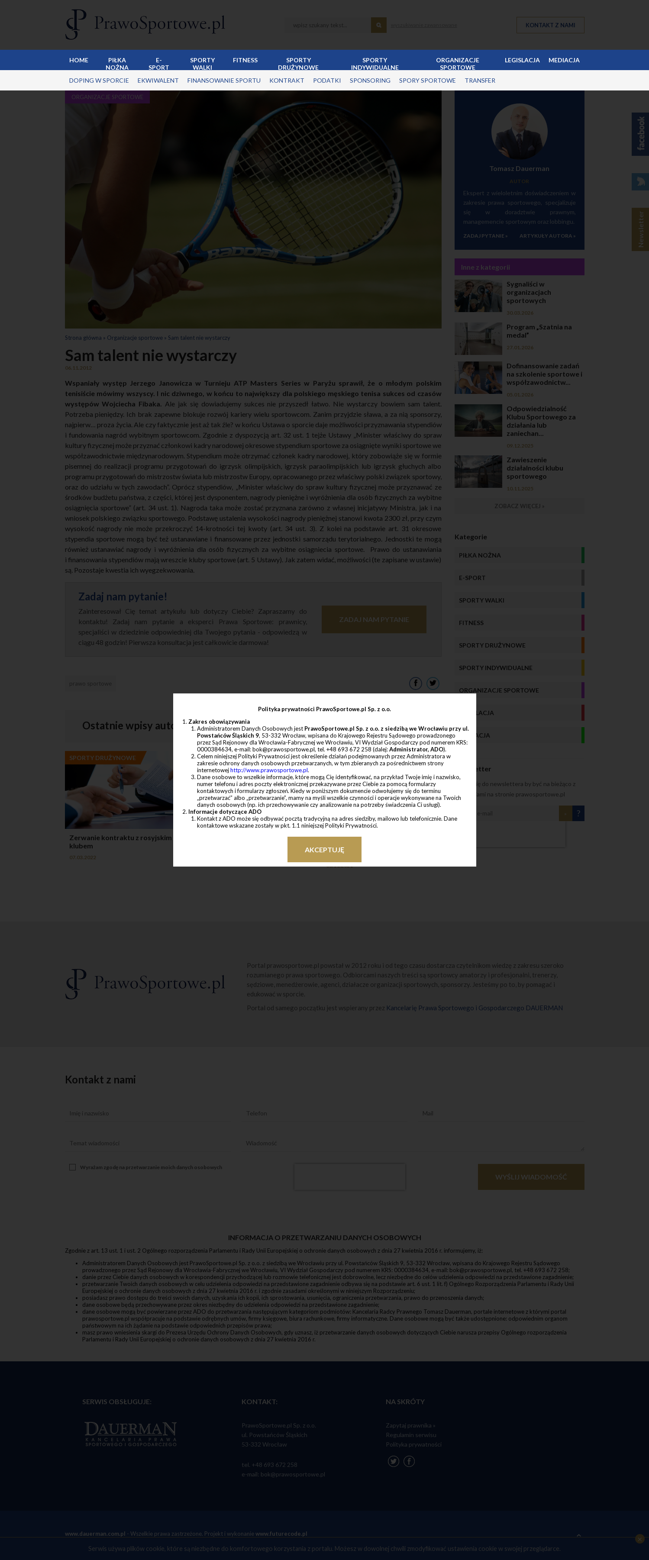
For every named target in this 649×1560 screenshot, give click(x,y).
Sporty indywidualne (375, 63)
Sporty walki (202, 63)
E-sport (159, 63)
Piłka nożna (117, 63)
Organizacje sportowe (457, 63)
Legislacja (522, 60)
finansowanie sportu (224, 80)
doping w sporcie (99, 80)
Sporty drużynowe (298, 63)
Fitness (245, 60)
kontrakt (286, 80)
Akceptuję (324, 849)
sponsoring (370, 80)
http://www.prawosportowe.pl (269, 770)
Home (78, 60)
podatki (327, 80)
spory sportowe (427, 80)
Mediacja (564, 60)
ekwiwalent (158, 80)
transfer (480, 80)
